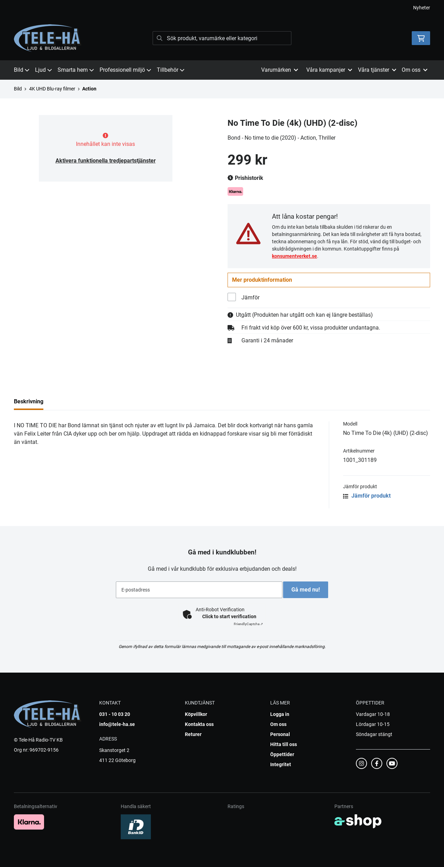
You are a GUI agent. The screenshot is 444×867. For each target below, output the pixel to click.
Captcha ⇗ (248, 624)
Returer (193, 734)
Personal (280, 734)
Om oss (278, 724)
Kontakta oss (199, 724)
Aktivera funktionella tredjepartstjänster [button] (106, 160)
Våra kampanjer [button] (329, 70)
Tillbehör (171, 70)
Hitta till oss (283, 744)
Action (89, 88)
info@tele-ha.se (117, 724)
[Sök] (222, 38)
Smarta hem (76, 70)
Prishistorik (245, 178)
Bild (21, 70)
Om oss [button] (414, 70)
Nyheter (421, 7)
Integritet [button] (280, 764)
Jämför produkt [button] (367, 496)
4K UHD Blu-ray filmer (52, 88)
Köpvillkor (196, 714)
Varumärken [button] (279, 70)
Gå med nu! (308, 589)
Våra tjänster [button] (377, 70)
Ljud (43, 70)
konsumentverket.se (294, 256)
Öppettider (282, 754)
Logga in (279, 714)
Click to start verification (229, 616)
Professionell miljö (125, 70)
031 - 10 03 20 (114, 714)
